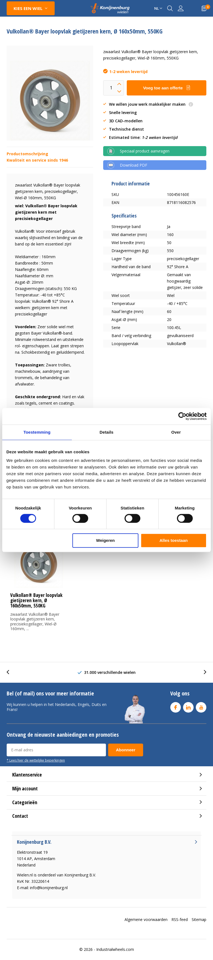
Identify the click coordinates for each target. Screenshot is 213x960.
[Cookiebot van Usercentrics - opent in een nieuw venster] (182, 416)
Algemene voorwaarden (146, 919)
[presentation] (11, 672)
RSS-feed (179, 919)
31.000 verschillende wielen (110, 672)
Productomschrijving (27, 153)
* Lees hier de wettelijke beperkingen (36, 760)
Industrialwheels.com (115, 949)
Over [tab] (176, 432)
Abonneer (125, 749)
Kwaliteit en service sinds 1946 (37, 160)
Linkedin (188, 706)
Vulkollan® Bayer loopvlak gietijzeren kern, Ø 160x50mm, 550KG (36, 600)
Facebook (175, 706)
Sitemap (199, 919)
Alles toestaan (173, 540)
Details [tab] (106, 432)
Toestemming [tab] (37, 432)
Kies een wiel (28, 8)
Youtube (201, 706)
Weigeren (105, 540)
